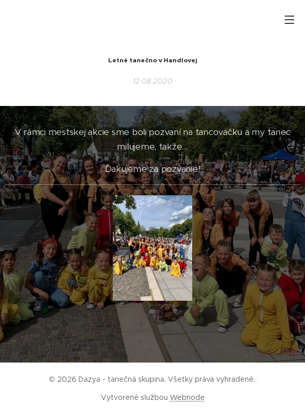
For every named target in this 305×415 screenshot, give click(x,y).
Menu (289, 19)
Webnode (187, 397)
